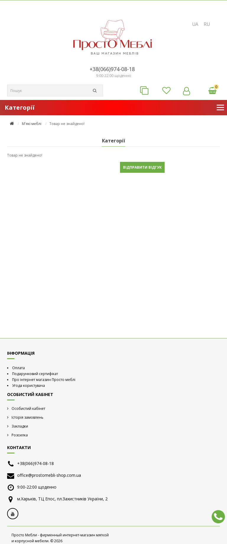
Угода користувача (28, 385)
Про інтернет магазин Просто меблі (43, 379)
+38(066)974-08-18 (112, 69)
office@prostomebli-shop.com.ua (49, 475)
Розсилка (20, 435)
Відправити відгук (142, 167)
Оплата (18, 367)
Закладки (20, 426)
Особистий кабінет (28, 408)
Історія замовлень (27, 417)
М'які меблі (31, 123)
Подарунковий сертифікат (35, 373)
